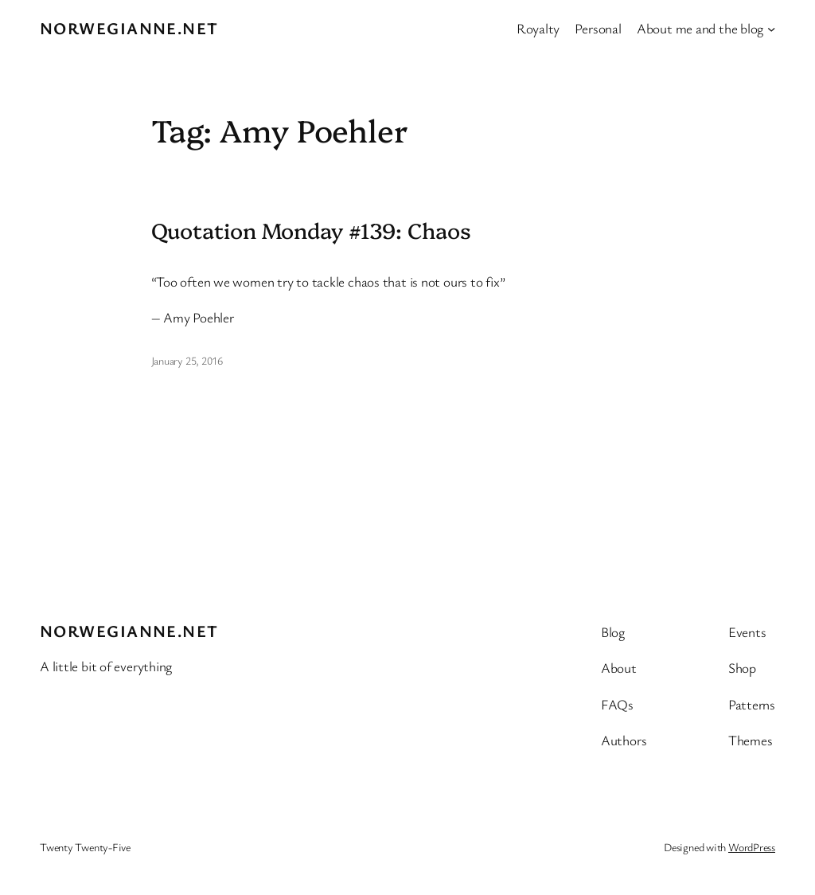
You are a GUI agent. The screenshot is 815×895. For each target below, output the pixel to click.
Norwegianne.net (129, 28)
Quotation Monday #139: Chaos (311, 230)
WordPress (751, 846)
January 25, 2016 (187, 360)
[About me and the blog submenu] (771, 28)
